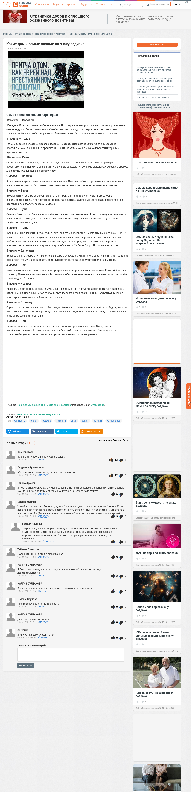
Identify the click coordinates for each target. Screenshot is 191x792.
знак (73, 420)
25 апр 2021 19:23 (26, 591)
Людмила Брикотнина (30, 467)
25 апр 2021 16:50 (26, 515)
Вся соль (7, 33)
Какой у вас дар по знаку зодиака (152, 608)
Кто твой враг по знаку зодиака (157, 162)
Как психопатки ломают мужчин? (154, 97)
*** (138, 61)
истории (61, 420)
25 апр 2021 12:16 (26, 475)
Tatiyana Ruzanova (28, 549)
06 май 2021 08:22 (26, 637)
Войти (177, 4)
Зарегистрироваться (160, 4)
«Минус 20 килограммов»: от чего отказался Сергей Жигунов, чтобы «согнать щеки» (154, 70)
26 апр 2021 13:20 (31, 541)
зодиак (46, 420)
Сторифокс (97, 404)
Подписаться (157, 44)
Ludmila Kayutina (32, 523)
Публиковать (25, 665)
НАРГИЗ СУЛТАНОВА (30, 564)
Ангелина (22, 630)
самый (98, 420)
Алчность (19, 420)
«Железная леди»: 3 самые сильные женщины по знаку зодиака (155, 635)
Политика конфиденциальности (153, 107)
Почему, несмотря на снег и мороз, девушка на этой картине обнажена (155, 79)
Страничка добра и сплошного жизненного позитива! (60, 18)
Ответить (43, 459)
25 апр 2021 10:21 (26, 459)
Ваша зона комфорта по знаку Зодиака (156, 504)
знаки (33, 420)
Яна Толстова (25, 452)
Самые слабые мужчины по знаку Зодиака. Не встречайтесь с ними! (155, 240)
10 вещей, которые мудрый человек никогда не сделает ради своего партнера (155, 89)
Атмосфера (113, 420)
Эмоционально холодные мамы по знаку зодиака (153, 404)
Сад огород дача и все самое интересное (154, 203)
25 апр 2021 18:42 (26, 493)
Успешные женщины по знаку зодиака (156, 300)
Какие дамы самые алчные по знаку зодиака (90, 33)
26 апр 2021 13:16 (26, 606)
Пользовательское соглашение (153, 104)
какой (85, 420)
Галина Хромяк (26, 483)
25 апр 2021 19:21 (26, 575)
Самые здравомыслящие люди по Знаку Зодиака (157, 189)
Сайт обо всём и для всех (147, 174)
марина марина (27, 501)
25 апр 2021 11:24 (26, 556)
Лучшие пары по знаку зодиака (157, 552)
